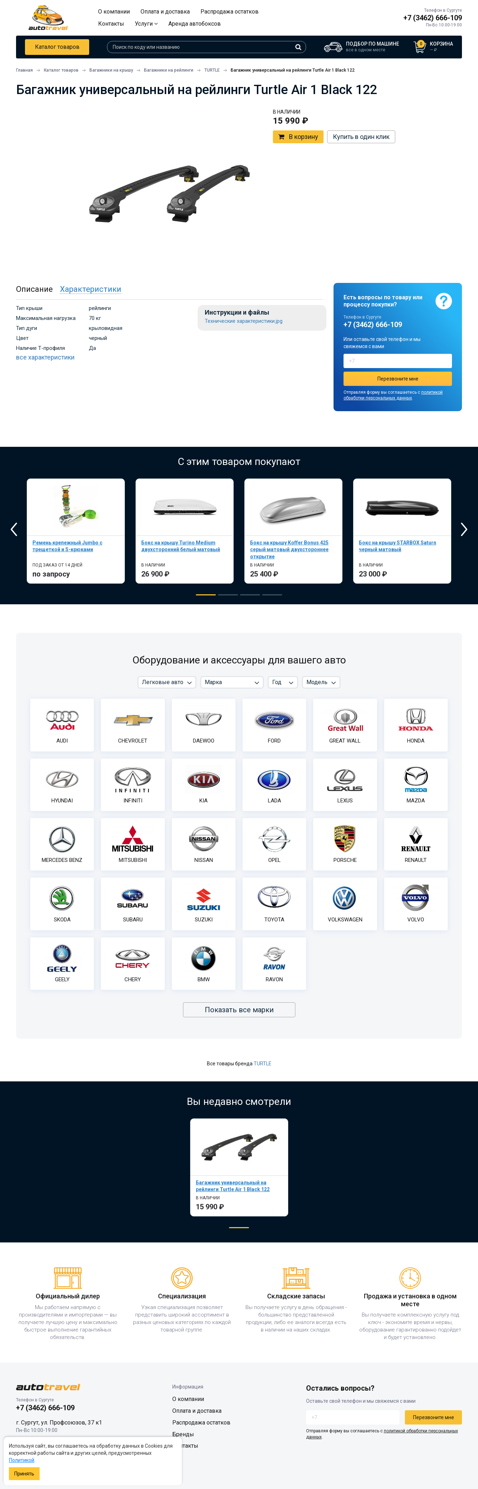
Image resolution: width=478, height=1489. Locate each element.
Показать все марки (239, 1009)
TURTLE (262, 1063)
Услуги (146, 23)
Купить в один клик (361, 136)
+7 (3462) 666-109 (432, 18)
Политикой (21, 1460)
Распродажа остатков (229, 11)
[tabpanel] (75, 531)
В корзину (298, 137)
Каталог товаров (57, 46)
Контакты (111, 23)
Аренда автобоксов (194, 23)
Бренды (183, 1434)
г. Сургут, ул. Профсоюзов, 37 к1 (59, 1422)
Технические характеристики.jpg (244, 321)
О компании (114, 11)
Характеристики (90, 289)
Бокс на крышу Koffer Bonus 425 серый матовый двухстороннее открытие (289, 549)
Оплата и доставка (165, 11)
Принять (24, 1474)
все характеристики (45, 357)
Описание (34, 289)
